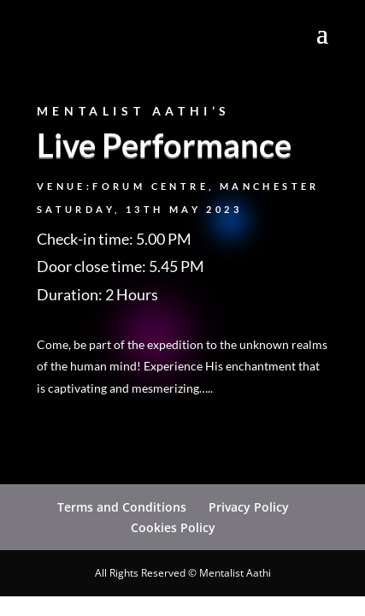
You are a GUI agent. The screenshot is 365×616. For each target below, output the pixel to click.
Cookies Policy (173, 527)
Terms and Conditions (121, 507)
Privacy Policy (249, 507)
